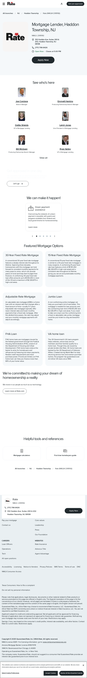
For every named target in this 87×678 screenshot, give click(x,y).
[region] (43, 670)
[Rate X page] (6, 577)
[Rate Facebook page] (10, 577)
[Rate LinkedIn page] (13, 577)
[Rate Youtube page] (17, 577)
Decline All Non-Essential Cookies (71, 673)
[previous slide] (32, 236)
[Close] (83, 665)
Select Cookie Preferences (10, 673)
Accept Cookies (51, 673)
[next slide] (54, 236)
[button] (3, 4)
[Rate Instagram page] (3, 577)
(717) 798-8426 (12, 507)
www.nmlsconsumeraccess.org (54, 642)
